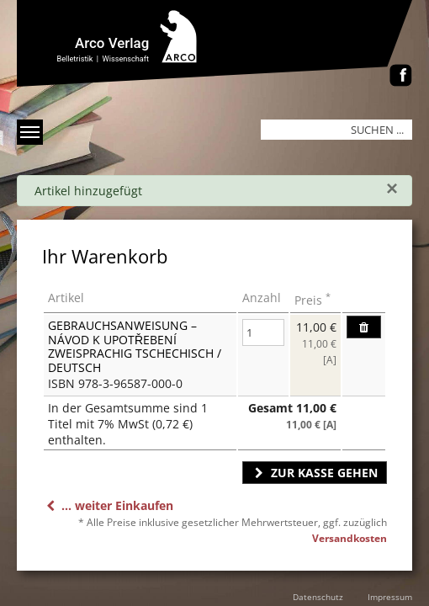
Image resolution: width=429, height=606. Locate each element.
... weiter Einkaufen (107, 505)
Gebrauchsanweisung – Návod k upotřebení (122, 332)
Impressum (390, 597)
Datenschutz (318, 597)
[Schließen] (392, 188)
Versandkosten (349, 538)
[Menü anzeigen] (30, 132)
